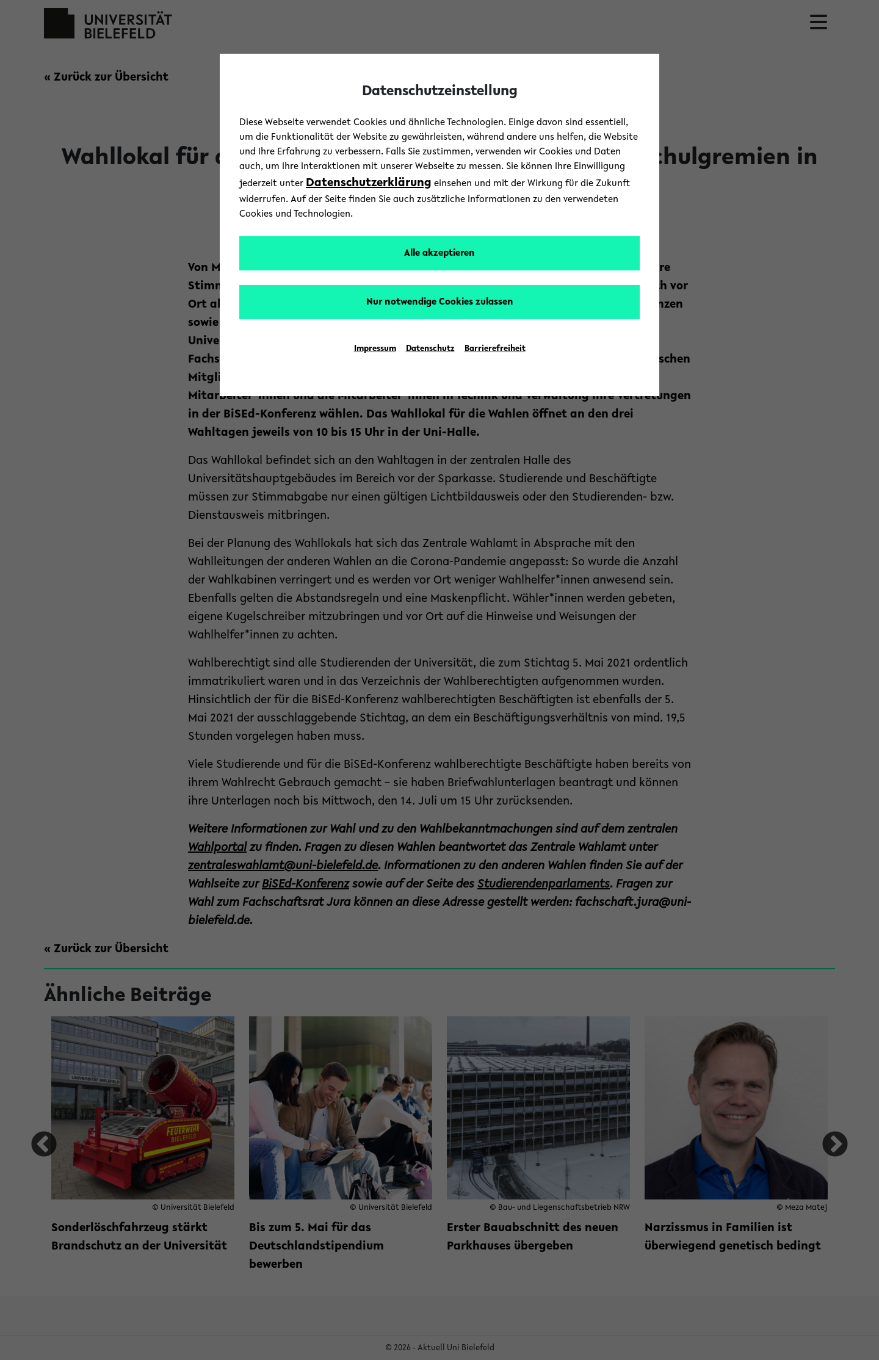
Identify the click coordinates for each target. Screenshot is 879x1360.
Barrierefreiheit (495, 349)
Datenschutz (430, 349)
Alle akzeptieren (439, 253)
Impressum (375, 349)
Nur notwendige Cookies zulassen (439, 302)
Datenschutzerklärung (369, 183)
